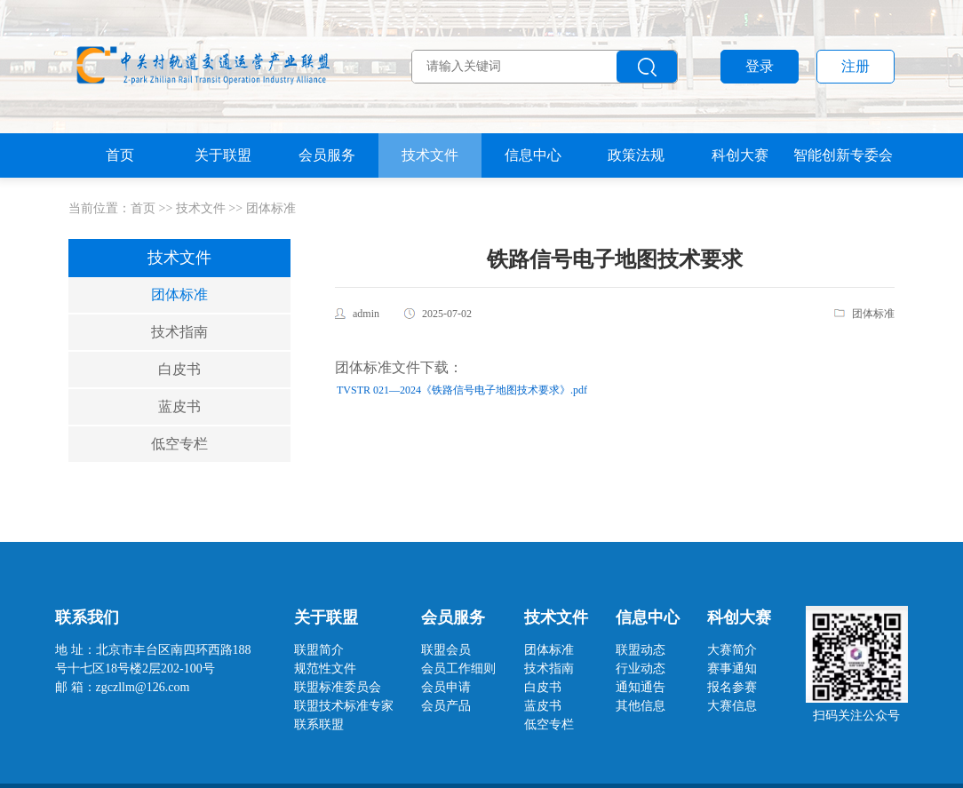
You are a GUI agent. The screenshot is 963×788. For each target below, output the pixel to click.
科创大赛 (740, 155)
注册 (855, 66)
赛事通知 (732, 668)
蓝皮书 (179, 406)
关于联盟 (223, 155)
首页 (120, 155)
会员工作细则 (458, 668)
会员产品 (446, 705)
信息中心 (533, 155)
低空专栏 (179, 443)
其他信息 (640, 705)
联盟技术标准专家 (344, 705)
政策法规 (636, 155)
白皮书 (179, 369)
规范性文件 (325, 668)
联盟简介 (319, 650)
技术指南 (179, 331)
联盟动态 (640, 650)
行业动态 (640, 668)
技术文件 (430, 155)
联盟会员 (446, 650)
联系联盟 (319, 724)
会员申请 (446, 687)
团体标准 (271, 208)
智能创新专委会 (843, 155)
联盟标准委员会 (337, 687)
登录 (759, 66)
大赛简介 (732, 650)
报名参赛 (732, 687)
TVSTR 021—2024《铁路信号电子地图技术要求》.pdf (462, 390)
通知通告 (640, 687)
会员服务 (326, 155)
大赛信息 (732, 705)
